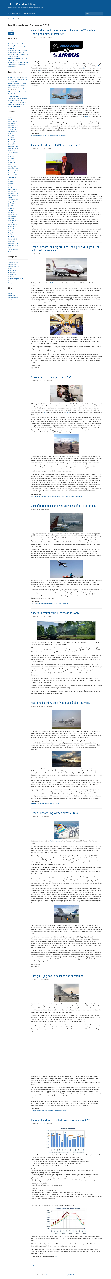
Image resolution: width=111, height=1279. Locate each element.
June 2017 (11, 231)
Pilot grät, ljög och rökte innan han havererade (57, 976)
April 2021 (11, 138)
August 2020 (12, 154)
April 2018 (11, 210)
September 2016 (13, 249)
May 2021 (11, 136)
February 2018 (12, 214)
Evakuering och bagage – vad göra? (51, 377)
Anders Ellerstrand (13, 77)
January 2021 (12, 144)
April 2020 (11, 160)
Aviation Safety (12, 264)
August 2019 (12, 177)
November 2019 (13, 171)
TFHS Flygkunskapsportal (14, 13)
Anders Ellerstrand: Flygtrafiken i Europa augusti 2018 (61, 1120)
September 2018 (13, 200)
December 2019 (13, 169)
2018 (14, 19)
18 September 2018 (36, 979)
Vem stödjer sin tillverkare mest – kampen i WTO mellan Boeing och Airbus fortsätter (63, 32)
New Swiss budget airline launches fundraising (45, 803)
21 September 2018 (36, 616)
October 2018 (12, 198)
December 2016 (13, 243)
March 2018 (11, 212)
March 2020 (11, 163)
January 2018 (12, 216)
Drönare (10, 268)
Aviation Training (13, 266)
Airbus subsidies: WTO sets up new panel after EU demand (48, 135)
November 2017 (13, 220)
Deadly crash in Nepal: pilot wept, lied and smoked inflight (48, 1111)
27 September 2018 (36, 148)
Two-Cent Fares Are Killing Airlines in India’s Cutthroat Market (50, 603)
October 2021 (12, 129)
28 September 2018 (36, 37)
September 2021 (13, 132)
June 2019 (11, 181)
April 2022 (11, 117)
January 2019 (12, 191)
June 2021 (11, 134)
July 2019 (11, 179)
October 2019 (12, 173)
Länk (55, 1257)
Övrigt (10, 283)
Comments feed (13, 298)
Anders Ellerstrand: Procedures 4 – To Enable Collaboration (17, 92)
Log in (10, 294)
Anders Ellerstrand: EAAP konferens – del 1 (55, 145)
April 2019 (11, 185)
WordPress (47, 1275)
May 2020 (11, 158)
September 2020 (13, 152)
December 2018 (13, 193)
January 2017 (12, 241)
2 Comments (45, 509)
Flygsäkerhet (12, 274)
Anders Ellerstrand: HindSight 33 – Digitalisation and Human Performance (18, 65)
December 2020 (13, 146)
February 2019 (12, 189)
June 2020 (11, 156)
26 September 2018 (36, 254)
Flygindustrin (12, 270)
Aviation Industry (13, 262)
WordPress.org (12, 300)
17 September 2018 (36, 1123)
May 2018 (11, 208)
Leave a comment (47, 37)
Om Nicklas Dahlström (29, 13)
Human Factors (12, 281)
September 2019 (13, 175)
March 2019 (11, 187)
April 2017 (11, 235)
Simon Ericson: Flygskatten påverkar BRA (54, 813)
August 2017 (12, 226)
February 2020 (12, 165)
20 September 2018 (36, 706)
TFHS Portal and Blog (22, 4)
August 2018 (12, 202)
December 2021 (13, 125)
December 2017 (13, 218)
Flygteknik (11, 276)
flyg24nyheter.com (55, 283)
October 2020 (12, 150)
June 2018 (11, 206)
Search (101, 13)
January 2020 (12, 167)
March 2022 (11, 119)
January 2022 (12, 123)
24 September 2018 (36, 509)
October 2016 (12, 247)
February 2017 (12, 239)
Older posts (36, 1266)
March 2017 (11, 237)
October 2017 (12, 222)
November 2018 (13, 195)
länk (99, 66)
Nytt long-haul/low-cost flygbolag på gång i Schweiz (61, 703)
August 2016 (12, 251)
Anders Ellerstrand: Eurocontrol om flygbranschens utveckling (17, 86)
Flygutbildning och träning (16, 279)
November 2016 (13, 245)
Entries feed (12, 296)
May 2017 (11, 233)
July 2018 (11, 204)
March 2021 (11, 140)
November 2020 (13, 148)
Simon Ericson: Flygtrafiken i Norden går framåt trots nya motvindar (17, 46)
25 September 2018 (36, 380)
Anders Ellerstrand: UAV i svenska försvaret (55, 613)
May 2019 (11, 183)
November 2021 (13, 127)
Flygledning (11, 272)
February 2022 (12, 121)
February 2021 (12, 142)
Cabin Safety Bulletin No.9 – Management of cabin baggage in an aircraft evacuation (56, 496)
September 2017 (13, 224)
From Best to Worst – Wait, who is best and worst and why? (18, 79)
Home (9, 19)
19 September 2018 (36, 816)
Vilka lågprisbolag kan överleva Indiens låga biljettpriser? (63, 506)
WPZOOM (71, 1275)
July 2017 (11, 229)
